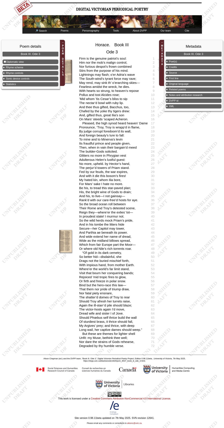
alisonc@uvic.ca (134, 423)
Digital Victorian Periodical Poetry (112, 9)
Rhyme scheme (14, 67)
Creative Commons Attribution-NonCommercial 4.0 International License (130, 398)
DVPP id (173, 100)
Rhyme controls (14, 73)
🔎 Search (41, 30)
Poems (64, 30)
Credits (173, 67)
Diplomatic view (15, 62)
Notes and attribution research (185, 95)
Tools (116, 30)
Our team (166, 30)
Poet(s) (173, 61)
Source (173, 72)
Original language (179, 84)
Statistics (11, 84)
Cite (187, 30)
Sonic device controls (17, 78)
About (140, 30)
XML (171, 106)
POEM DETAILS (63, 60)
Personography (90, 30)
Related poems (177, 89)
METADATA (162, 55)
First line (173, 78)
